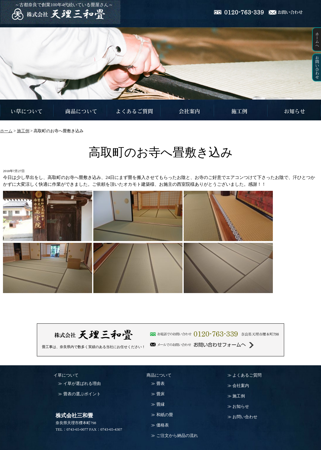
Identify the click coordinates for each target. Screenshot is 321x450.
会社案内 (240, 385)
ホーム (6, 131)
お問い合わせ (244, 417)
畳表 (160, 383)
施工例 (238, 396)
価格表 (162, 425)
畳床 (160, 394)
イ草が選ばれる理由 (82, 383)
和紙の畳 (164, 415)
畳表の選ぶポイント (82, 394)
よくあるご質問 (247, 375)
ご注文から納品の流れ (177, 435)
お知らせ (240, 406)
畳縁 (160, 404)
